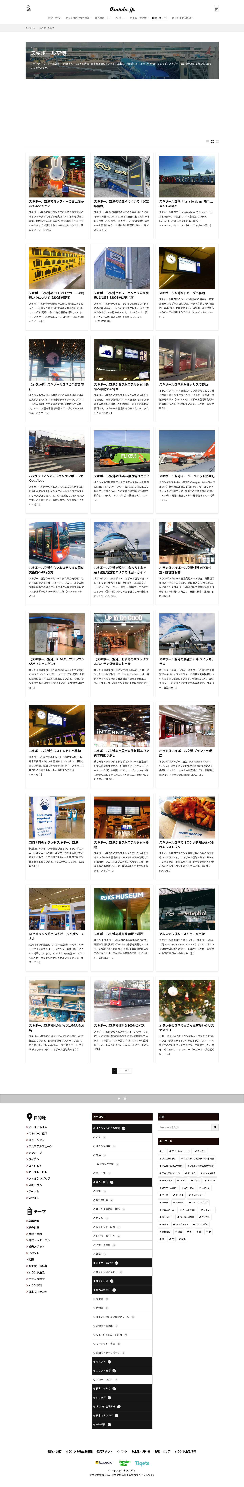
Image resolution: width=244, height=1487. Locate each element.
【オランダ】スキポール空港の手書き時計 (56, 387)
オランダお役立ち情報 (77, 18)
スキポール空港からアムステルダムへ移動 (121, 845)
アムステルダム (37, 1127)
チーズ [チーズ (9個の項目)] (165, 1195)
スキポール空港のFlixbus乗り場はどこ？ (121, 476)
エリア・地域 (106, 1371)
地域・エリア (159, 18)
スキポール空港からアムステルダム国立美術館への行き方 (56, 570)
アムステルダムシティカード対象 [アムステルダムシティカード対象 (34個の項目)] (199, 1158)
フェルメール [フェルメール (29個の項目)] (168, 1210)
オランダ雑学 (36, 1278)
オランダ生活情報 (181, 18)
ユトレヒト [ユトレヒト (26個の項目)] (167, 1217)
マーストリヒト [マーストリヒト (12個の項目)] (189, 1210)
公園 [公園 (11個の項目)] (180, 1231)
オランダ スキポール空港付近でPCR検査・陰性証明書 (185, 570)
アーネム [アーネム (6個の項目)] (192, 1173)
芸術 (101, 1191)
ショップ (103, 1397)
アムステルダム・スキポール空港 (182, 934)
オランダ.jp (129, 1470)
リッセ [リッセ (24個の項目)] (165, 1224)
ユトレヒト (35, 1165)
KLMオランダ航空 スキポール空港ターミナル (57, 936)
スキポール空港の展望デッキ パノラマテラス (187, 661)
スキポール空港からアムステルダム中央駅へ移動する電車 (121, 387)
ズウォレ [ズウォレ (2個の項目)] (206, 1188)
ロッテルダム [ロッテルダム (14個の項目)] (202, 1224)
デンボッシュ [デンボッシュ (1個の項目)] (197, 1195)
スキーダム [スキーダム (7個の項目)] (189, 1188)
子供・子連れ (106, 1245)
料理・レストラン (39, 1240)
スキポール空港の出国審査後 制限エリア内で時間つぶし (121, 753)
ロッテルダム (36, 1140)
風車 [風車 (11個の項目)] (183, 1239)
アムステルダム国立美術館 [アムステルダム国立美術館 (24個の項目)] (202, 1166)
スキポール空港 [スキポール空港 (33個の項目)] (169, 1188)
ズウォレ (33, 1197)
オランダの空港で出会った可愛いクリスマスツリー (186, 1028)
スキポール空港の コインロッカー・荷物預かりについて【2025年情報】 (56, 295)
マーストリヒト (37, 1172)
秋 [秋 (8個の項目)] (163, 1239)
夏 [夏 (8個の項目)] (200, 1231)
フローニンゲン (107, 1379)
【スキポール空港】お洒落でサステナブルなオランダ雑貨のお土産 (121, 661)
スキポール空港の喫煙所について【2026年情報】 (121, 204)
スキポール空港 (47, 28)
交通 (31, 1259)
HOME (31, 28)
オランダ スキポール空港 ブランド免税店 (185, 753)
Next (127, 1070)
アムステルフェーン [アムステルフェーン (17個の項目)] (171, 1173)
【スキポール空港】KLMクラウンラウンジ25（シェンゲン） (56, 661)
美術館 (102, 1299)
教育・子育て (106, 1388)
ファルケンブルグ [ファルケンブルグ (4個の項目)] (200, 1202)
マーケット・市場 (108, 1344)
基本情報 (33, 1220)
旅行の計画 (104, 1200)
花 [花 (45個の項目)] (173, 1239)
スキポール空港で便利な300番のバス (119, 1025)
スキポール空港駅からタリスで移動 (183, 384)
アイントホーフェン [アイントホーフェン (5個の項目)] (181, 1151)
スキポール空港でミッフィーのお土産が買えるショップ (56, 204)
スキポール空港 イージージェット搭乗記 (187, 476)
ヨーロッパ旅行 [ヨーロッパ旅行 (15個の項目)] (187, 1217)
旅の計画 (33, 1227)
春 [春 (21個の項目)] (210, 1231)
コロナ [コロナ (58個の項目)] (183, 1180)
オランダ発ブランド (109, 1272)
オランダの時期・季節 (110, 1209)
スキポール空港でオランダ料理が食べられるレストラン (186, 845)
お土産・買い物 (138, 18)
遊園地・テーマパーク (110, 1353)
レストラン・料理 (108, 1227)
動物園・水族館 (107, 1326)
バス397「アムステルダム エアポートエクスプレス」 (56, 478)
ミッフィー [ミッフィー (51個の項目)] (209, 1210)
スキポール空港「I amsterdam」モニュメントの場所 (186, 204)
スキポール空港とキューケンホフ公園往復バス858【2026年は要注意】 (121, 295)
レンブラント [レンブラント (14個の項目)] (182, 1224)
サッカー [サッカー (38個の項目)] (211, 1180)
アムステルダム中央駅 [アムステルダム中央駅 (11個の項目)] (172, 1166)
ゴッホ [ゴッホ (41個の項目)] (197, 1180)
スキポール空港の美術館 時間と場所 (118, 934)
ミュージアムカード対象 (112, 1335)
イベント (119, 18)
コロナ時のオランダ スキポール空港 (53, 842)
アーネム (33, 1191)
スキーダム (35, 1185)
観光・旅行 (54, 18)
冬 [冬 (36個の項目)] (190, 1231)
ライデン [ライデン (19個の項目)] (206, 1217)
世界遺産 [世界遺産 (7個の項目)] (166, 1231)
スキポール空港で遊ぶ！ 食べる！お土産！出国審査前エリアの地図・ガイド (120, 570)
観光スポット (102, 18)
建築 (101, 1254)
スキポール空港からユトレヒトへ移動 (55, 751)
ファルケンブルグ (39, 1178)
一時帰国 (103, 1424)
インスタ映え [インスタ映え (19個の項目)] (209, 1173)
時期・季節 (35, 1233)
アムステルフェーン (40, 1146)
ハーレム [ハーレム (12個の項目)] (180, 1202)
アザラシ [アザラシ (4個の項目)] (201, 1151)
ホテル (102, 1218)
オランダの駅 (109, 1164)
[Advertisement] (122, 106)
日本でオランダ (37, 1291)
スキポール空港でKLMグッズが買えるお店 (56, 1028)
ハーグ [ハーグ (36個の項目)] (165, 1202)
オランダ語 (35, 1285)
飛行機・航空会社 (108, 1236)
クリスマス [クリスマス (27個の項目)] (167, 1180)
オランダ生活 (36, 1272)
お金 (101, 1137)
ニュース (103, 1173)
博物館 (102, 1308)
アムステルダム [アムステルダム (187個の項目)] (169, 1158)
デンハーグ (35, 1152)
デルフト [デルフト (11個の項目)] (180, 1195)
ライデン (33, 1159)
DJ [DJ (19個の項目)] (163, 1151)
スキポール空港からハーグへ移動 (182, 293)
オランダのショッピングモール (115, 1317)
